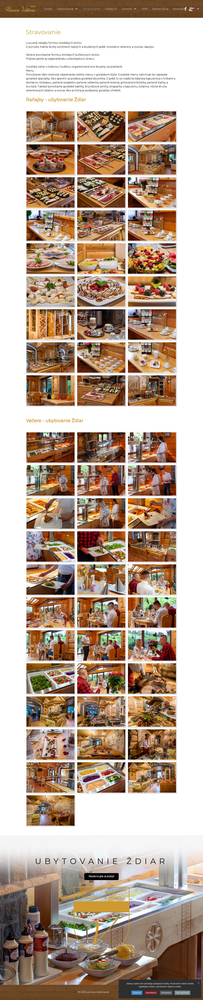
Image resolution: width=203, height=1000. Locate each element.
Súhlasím (137, 993)
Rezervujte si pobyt (101, 876)
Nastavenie (166, 993)
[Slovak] (195, 9)
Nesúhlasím (151, 993)
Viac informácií (182, 993)
